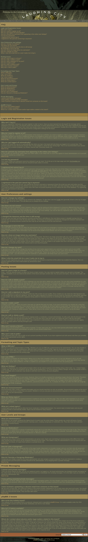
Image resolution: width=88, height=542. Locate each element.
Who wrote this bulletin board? (10, 106)
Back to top (4, 130)
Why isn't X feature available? (10, 108)
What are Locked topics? (8, 81)
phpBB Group (55, 502)
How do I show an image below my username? (15, 50)
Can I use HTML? (6, 74)
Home (2, 21)
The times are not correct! (9, 45)
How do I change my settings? (10, 44)
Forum (7, 21)
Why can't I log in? (6, 29)
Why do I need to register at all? (11, 31)
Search (19, 21)
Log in (85, 21)
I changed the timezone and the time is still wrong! (16, 47)
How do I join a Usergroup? (9, 91)
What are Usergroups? (8, 90)
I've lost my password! (8, 35)
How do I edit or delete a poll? (10, 64)
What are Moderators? (8, 88)
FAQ (40, 21)
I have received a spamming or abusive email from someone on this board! (24, 101)
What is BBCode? (6, 72)
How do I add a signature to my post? (12, 61)
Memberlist (26, 21)
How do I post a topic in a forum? (11, 58)
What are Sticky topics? (8, 80)
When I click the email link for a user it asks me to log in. (18, 53)
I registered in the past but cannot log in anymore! (16, 38)
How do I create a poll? (8, 63)
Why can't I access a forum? (9, 66)
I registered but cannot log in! (10, 37)
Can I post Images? (7, 77)
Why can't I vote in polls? (8, 67)
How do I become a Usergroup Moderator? (14, 93)
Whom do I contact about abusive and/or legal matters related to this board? (24, 109)
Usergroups (34, 21)
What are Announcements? (9, 78)
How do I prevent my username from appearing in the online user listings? (24, 34)
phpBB (35, 540)
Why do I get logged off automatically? (13, 32)
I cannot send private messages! (11, 98)
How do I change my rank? (9, 51)
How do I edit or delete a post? (10, 60)
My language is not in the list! (10, 48)
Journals (13, 21)
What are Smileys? (7, 75)
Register (79, 21)
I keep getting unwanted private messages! (14, 99)
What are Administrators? (9, 87)
